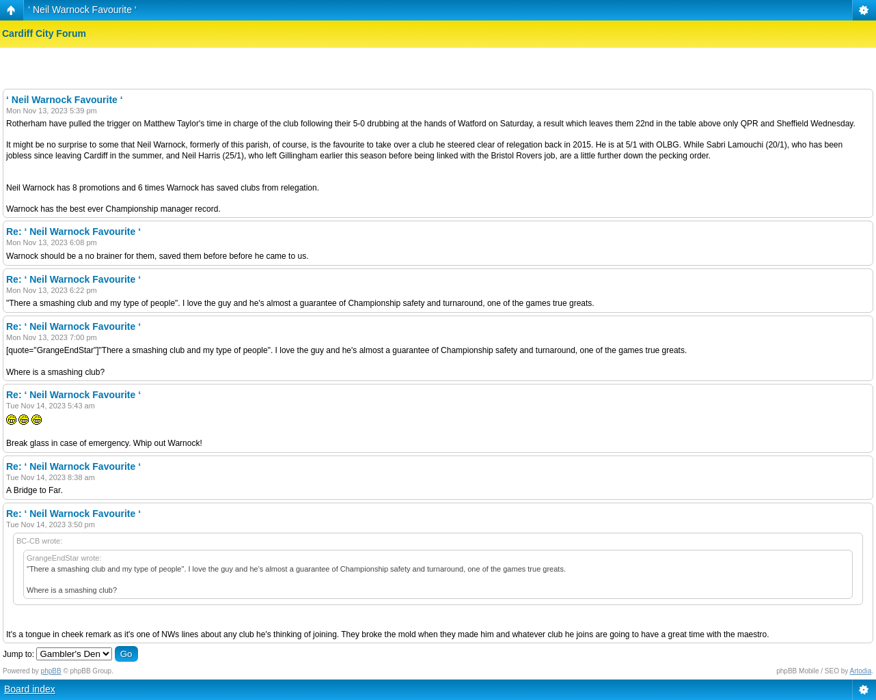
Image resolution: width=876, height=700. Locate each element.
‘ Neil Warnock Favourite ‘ (82, 9)
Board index (29, 689)
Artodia (861, 671)
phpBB (51, 671)
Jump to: (18, 654)
